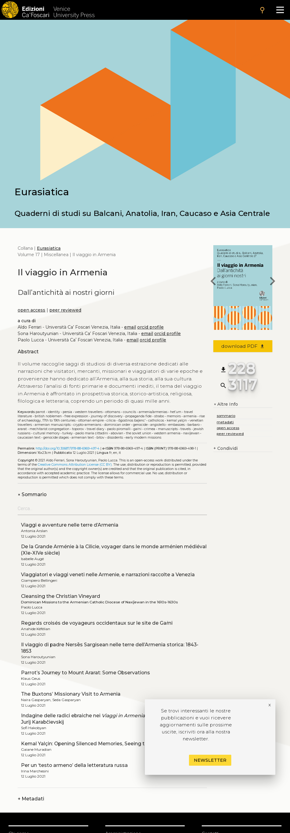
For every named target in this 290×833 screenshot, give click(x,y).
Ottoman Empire (91, 420)
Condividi (225, 448)
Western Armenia (167, 433)
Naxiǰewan (191, 433)
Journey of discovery (107, 416)
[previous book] (213, 282)
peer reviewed (65, 310)
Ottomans (112, 412)
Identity (54, 412)
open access (31, 310)
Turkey (67, 433)
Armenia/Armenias (153, 412)
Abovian (117, 433)
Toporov (78, 429)
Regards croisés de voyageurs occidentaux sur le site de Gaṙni (97, 623)
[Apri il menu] (280, 10)
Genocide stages (56, 437)
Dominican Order (117, 425)
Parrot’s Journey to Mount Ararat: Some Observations (85, 673)
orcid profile (150, 327)
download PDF (243, 346)
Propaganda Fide (138, 416)
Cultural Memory (46, 433)
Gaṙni (137, 429)
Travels (185, 429)
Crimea (149, 429)
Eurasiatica (49, 248)
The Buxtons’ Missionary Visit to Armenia (71, 694)
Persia (67, 412)
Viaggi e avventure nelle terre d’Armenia (69, 525)
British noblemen (48, 416)
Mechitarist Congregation (49, 429)
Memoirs (174, 416)
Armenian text (83, 437)
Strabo (159, 416)
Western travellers (89, 412)
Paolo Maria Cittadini (91, 433)
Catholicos (156, 420)
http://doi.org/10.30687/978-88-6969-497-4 (68, 448)
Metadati (31, 798)
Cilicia (111, 420)
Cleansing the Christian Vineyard (60, 596)
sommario (226, 415)
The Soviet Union (138, 433)
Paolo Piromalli (119, 429)
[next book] (272, 282)
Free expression (76, 416)
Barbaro (193, 425)
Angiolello (158, 425)
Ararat (22, 429)
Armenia (190, 416)
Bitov (100, 437)
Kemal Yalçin (177, 420)
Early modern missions (143, 437)
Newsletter (210, 760)
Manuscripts (168, 429)
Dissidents (115, 437)
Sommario (32, 494)
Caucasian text (29, 437)
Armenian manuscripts (53, 425)
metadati (225, 422)
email (130, 327)
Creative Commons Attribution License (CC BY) (75, 465)
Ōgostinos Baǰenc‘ (131, 420)
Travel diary (95, 429)
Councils (129, 412)
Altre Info (225, 404)
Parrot (40, 412)
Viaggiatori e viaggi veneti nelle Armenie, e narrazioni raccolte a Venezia (108, 574)
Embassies (176, 425)
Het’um (175, 412)
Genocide (140, 425)
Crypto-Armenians (87, 425)
